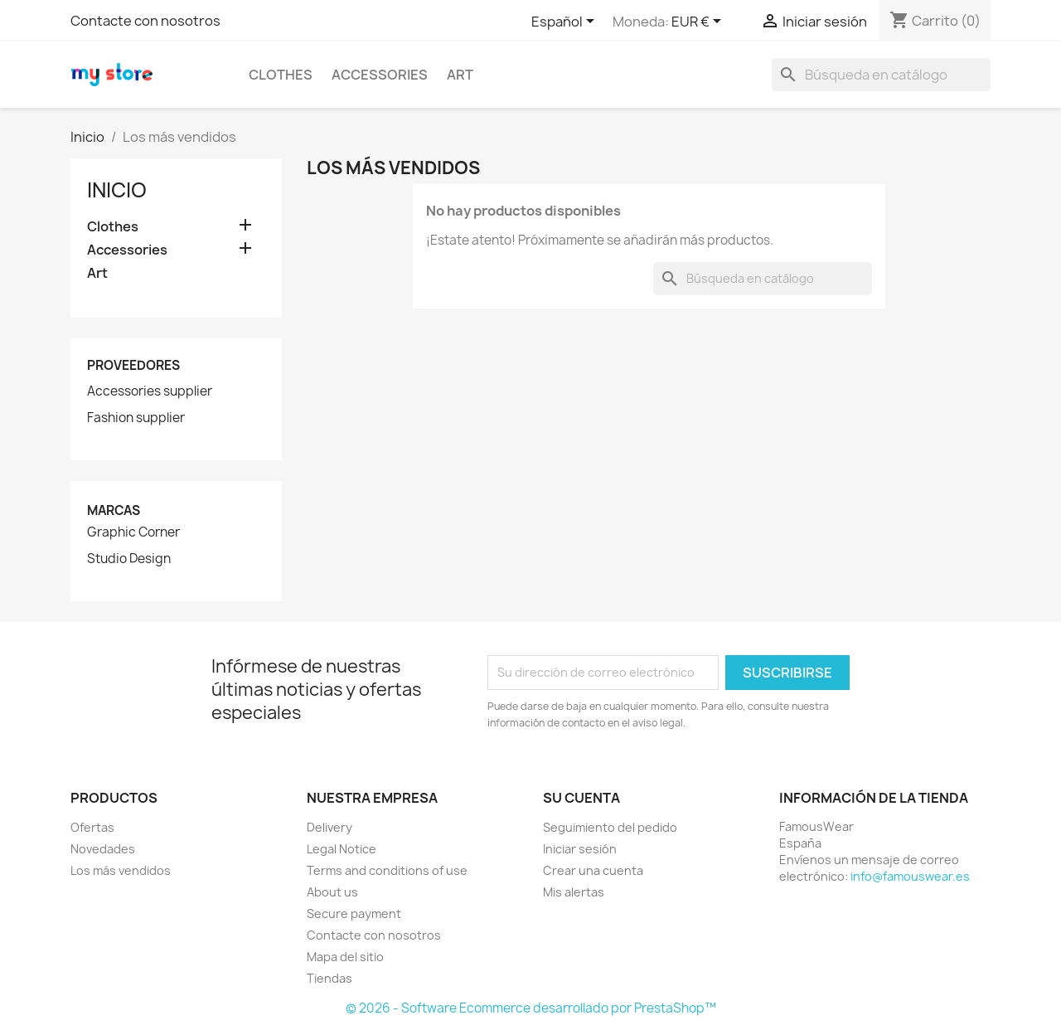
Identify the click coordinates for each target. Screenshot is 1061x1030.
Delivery (329, 827)
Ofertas (92, 827)
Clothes (280, 75)
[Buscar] (881, 74)
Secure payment (354, 913)
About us (332, 892)
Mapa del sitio (345, 956)
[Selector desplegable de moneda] (699, 22)
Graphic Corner (133, 532)
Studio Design (129, 559)
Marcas (113, 510)
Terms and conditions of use (387, 870)
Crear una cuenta (593, 870)
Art (460, 75)
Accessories (380, 75)
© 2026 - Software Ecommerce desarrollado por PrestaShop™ (531, 1008)
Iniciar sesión (580, 849)
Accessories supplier (149, 391)
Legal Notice (341, 849)
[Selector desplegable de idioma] (565, 22)
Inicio (117, 190)
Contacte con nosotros (145, 21)
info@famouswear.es (910, 876)
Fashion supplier (136, 418)
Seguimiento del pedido (610, 827)
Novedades (102, 849)
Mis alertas (573, 892)
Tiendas (329, 978)
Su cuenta (581, 798)
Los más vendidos (120, 870)
